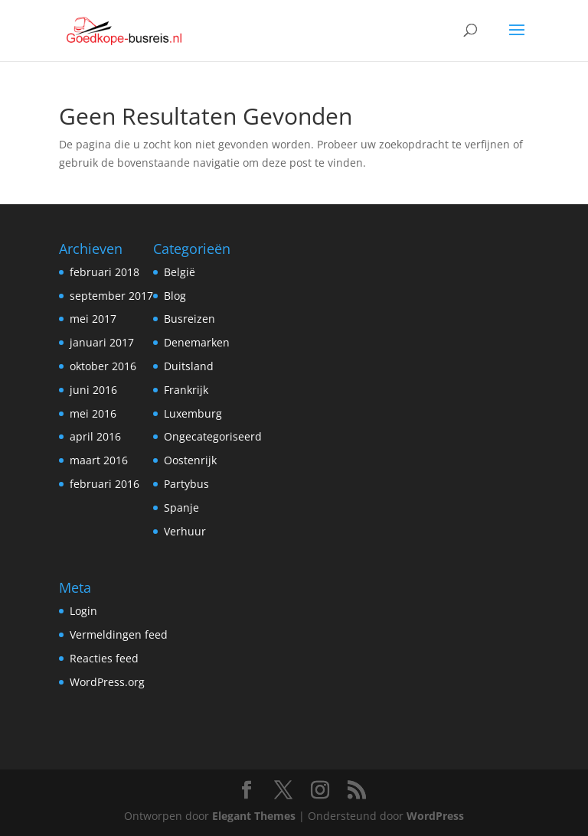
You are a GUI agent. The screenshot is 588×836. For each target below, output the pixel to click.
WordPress (435, 815)
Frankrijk (186, 389)
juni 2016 (93, 389)
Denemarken (197, 342)
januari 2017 (102, 342)
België (179, 272)
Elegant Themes (254, 815)
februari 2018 (104, 272)
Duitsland (189, 366)
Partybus (186, 484)
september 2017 (111, 295)
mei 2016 (93, 413)
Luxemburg (193, 413)
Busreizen (189, 318)
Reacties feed (104, 658)
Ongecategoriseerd (213, 436)
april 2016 (95, 436)
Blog (175, 295)
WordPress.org (107, 682)
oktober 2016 (103, 366)
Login (83, 610)
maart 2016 (99, 460)
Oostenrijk (190, 460)
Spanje (181, 507)
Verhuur (185, 531)
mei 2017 (93, 318)
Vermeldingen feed (119, 634)
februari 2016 (104, 484)
